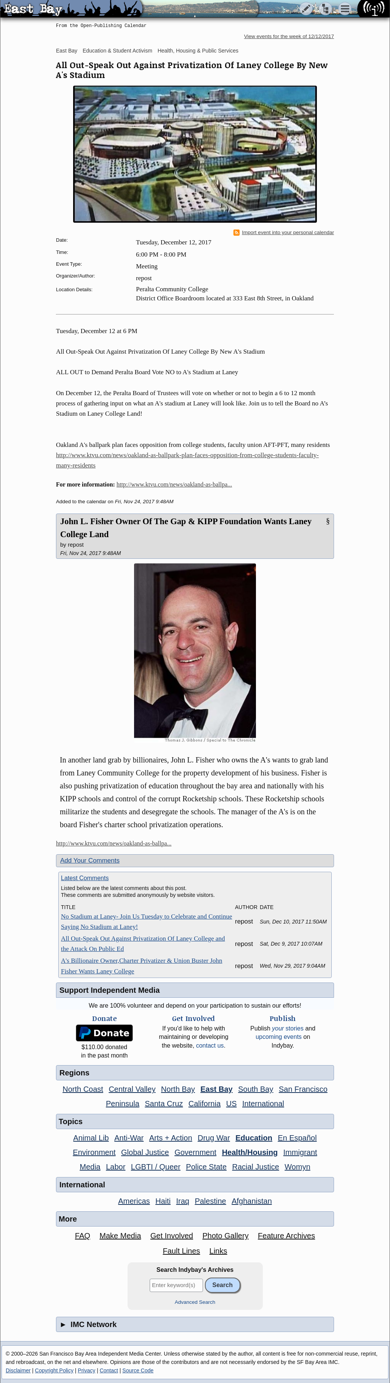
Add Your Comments (90, 860)
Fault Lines (181, 1251)
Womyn (297, 1167)
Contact (109, 1370)
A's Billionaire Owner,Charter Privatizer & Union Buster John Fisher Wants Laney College (141, 966)
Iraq (182, 1201)
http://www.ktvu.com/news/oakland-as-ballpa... (174, 484)
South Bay (255, 1089)
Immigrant (300, 1152)
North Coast (82, 1089)
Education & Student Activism (117, 51)
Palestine (210, 1201)
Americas (134, 1201)
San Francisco (303, 1089)
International (263, 1103)
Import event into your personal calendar (283, 233)
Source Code (137, 1370)
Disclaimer (18, 1370)
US (231, 1103)
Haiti (163, 1201)
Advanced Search (195, 1302)
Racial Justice (255, 1167)
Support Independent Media (109, 990)
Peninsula (122, 1103)
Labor (115, 1167)
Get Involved (171, 1235)
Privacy (86, 1370)
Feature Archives (286, 1235)
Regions (74, 1073)
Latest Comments (85, 878)
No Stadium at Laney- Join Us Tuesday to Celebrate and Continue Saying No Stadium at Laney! (146, 921)
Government (195, 1152)
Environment (94, 1152)
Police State (206, 1167)
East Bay (66, 51)
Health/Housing (250, 1152)
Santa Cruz (164, 1103)
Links (218, 1251)
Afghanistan (252, 1201)
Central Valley (132, 1089)
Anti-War (129, 1138)
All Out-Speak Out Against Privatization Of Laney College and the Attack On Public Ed (143, 943)
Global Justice (145, 1152)
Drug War (214, 1138)
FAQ (82, 1235)
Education (253, 1138)
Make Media (120, 1235)
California (205, 1103)
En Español (297, 1138)
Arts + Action (170, 1138)
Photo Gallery (225, 1235)
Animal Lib (91, 1138)
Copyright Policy (54, 1370)
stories (288, 1028)
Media (90, 1167)
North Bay (178, 1089)
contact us (210, 1045)
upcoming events (279, 1037)
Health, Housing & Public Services (198, 51)
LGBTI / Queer (156, 1167)
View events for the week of (289, 36)
